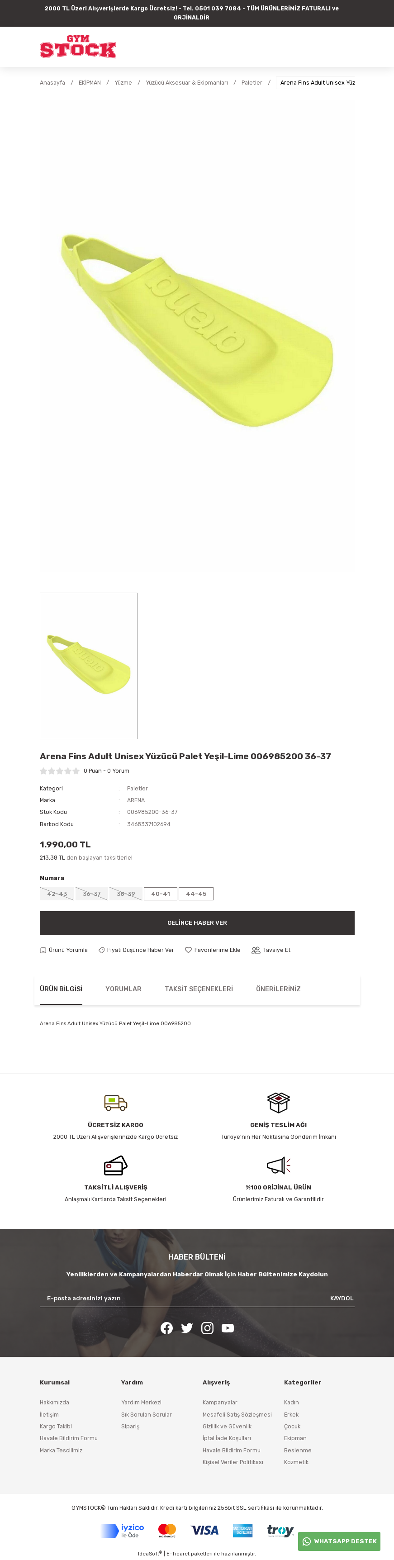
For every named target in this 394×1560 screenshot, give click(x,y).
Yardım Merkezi (141, 1402)
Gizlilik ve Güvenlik (227, 1426)
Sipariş (130, 1426)
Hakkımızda (54, 1402)
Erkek (291, 1414)
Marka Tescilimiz (61, 1450)
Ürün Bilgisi (61, 989)
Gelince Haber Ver (197, 922)
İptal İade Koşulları (227, 1438)
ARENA (136, 800)
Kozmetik (296, 1462)
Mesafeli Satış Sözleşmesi (237, 1414)
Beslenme (298, 1450)
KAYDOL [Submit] (342, 1298)
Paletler (137, 788)
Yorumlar (123, 989)
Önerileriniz (278, 989)
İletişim (49, 1414)
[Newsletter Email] (197, 1298)
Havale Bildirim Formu (69, 1438)
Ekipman (295, 1438)
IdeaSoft (150, 1553)
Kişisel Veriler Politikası (233, 1462)
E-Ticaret (178, 1553)
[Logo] (78, 46)
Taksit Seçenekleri (199, 989)
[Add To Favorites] (213, 950)
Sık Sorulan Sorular (146, 1414)
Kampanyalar (220, 1402)
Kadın (291, 1402)
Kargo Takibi (56, 1426)
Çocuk (292, 1426)
